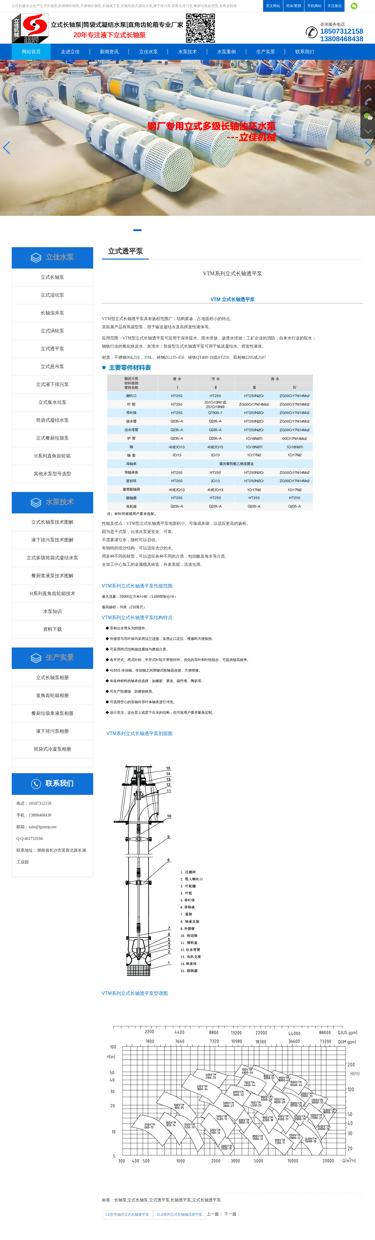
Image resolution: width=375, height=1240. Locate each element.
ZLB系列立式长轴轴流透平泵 (179, 1214)
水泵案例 (226, 51)
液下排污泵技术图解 (52, 539)
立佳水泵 (148, 51)
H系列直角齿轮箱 (52, 455)
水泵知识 (52, 611)
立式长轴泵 (52, 277)
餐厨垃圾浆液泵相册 (52, 713)
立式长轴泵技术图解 (52, 522)
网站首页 (31, 51)
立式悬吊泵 (52, 366)
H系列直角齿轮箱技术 (52, 593)
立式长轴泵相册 (52, 677)
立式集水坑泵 (52, 402)
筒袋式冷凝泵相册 (52, 749)
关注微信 (335, 6)
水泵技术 (187, 51)
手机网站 (314, 6)
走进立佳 (70, 51)
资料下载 (52, 629)
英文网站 (273, 6)
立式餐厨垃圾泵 (52, 437)
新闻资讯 (109, 51)
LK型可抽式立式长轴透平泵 (127, 1214)
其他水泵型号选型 (52, 473)
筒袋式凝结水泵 (52, 420)
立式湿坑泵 (52, 295)
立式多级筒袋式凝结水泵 (52, 557)
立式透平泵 (52, 348)
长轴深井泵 (52, 312)
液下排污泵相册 (52, 731)
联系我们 (304, 51)
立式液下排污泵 (52, 384)
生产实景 (265, 51)
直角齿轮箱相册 (52, 695)
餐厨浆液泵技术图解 (52, 575)
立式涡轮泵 (52, 330)
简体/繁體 (293, 6)
